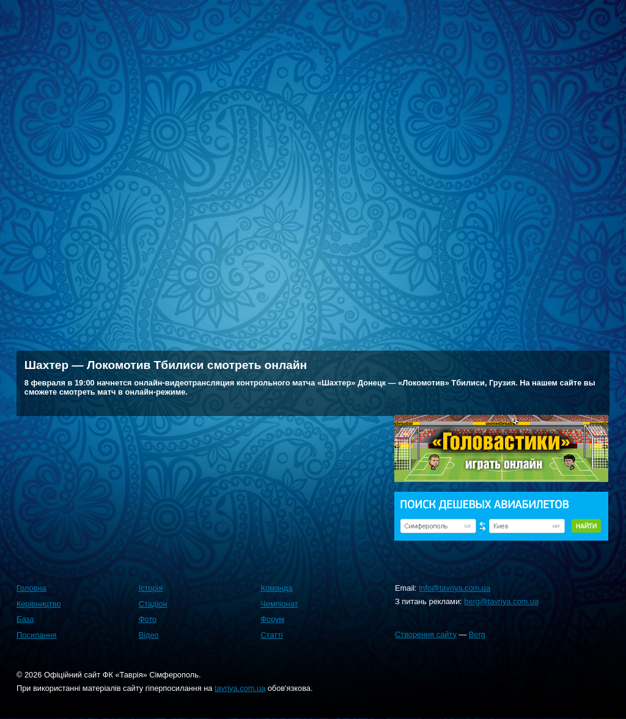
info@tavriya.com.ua (454, 588)
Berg (477, 634)
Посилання (37, 635)
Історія (151, 588)
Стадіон (153, 603)
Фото (147, 619)
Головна (31, 588)
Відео (149, 635)
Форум (272, 619)
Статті (271, 635)
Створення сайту (426, 634)
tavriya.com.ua (240, 688)
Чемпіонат (279, 603)
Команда (276, 588)
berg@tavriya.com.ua (501, 601)
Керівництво (39, 603)
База (25, 619)
